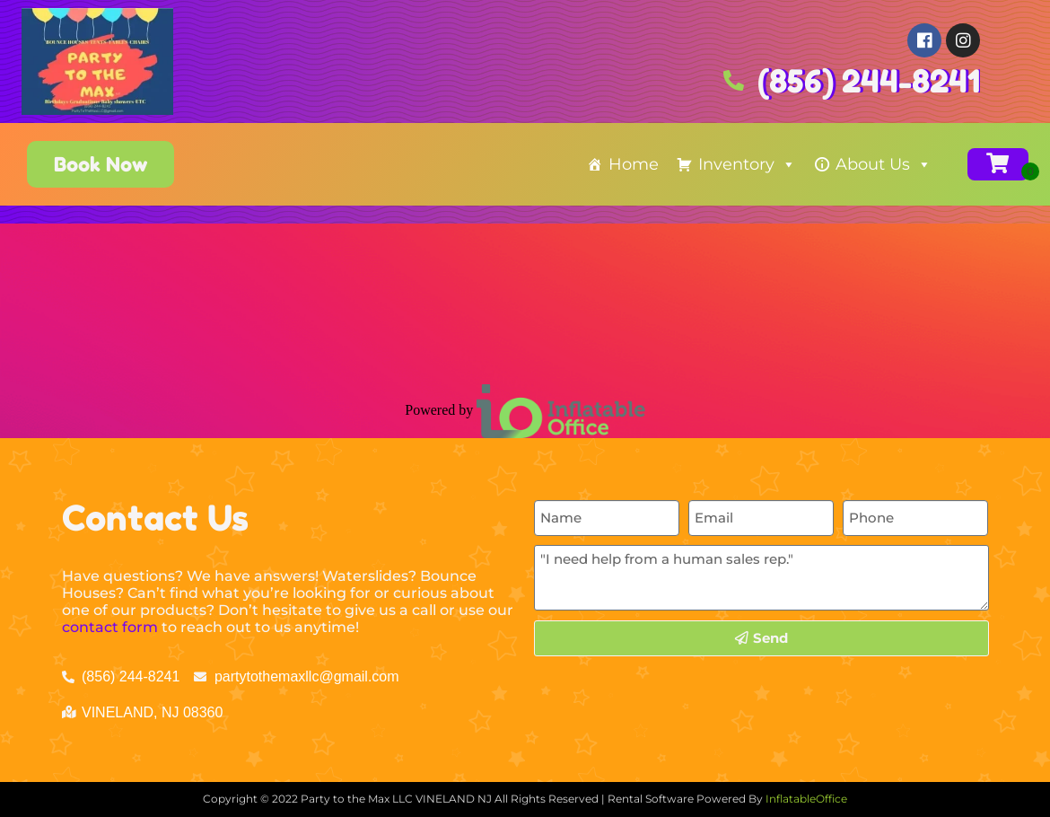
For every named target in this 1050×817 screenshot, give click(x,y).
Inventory (747, 164)
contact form (110, 627)
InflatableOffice (806, 798)
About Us (884, 164)
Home (633, 164)
